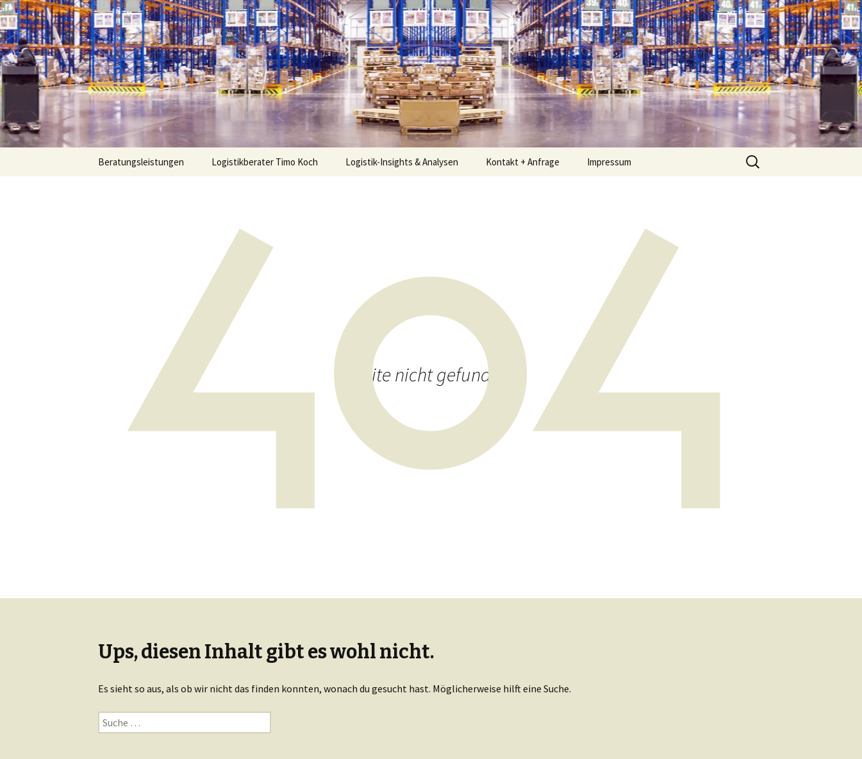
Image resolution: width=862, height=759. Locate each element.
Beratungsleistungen (141, 162)
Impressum (609, 162)
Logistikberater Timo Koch (264, 162)
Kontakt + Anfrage (522, 162)
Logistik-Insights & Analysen (401, 162)
